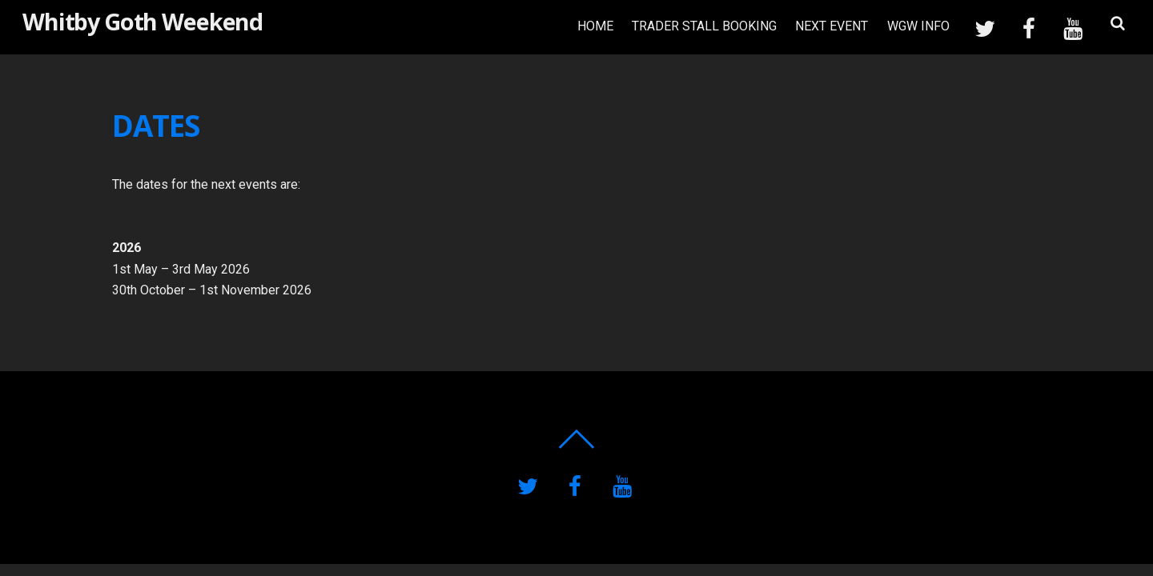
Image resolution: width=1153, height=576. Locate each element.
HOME (595, 26)
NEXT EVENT (831, 26)
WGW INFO (918, 26)
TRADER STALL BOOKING (704, 26)
